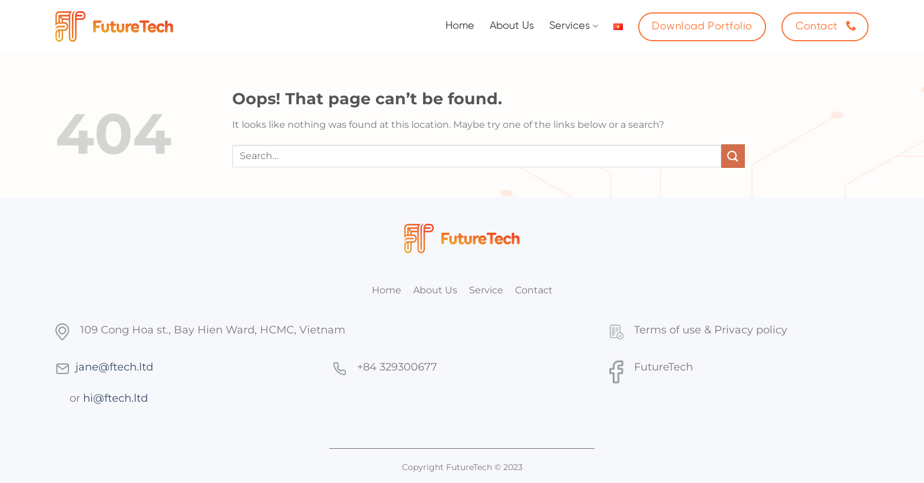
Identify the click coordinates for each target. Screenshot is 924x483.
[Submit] (733, 155)
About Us (512, 26)
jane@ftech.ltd (114, 366)
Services (573, 26)
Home (460, 26)
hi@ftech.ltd (115, 398)
